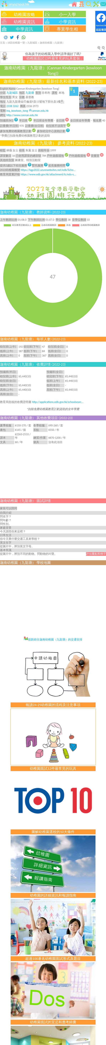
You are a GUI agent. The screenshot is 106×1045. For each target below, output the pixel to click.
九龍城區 (32, 42)
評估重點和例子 (96, 553)
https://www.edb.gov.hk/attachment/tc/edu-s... (48, 174)
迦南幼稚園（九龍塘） (52, 42)
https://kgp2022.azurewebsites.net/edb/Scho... (48, 170)
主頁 (2, 42)
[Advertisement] (53, 471)
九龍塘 (29, 92)
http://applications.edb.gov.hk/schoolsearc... (58, 402)
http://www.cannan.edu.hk (22, 115)
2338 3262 (12, 106)
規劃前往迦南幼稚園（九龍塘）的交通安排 (53, 639)
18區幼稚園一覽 (16, 42)
